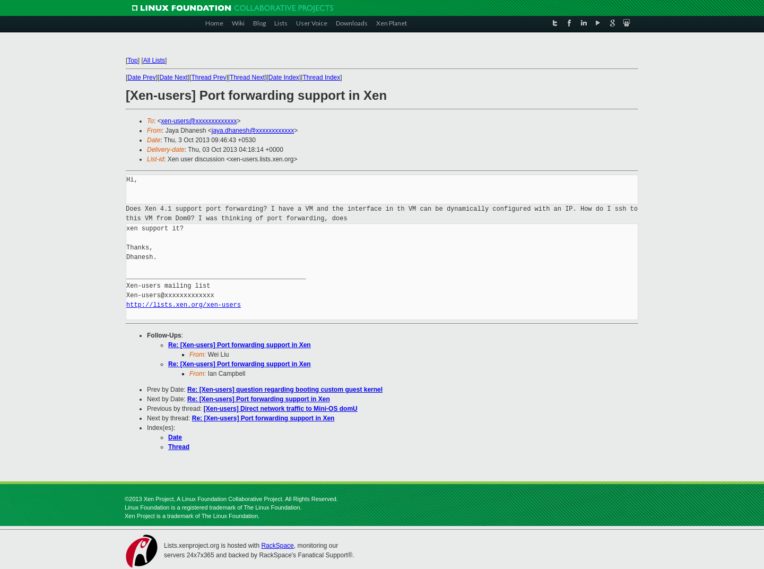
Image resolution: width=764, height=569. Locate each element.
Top (132, 60)
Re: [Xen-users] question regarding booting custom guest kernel (285, 389)
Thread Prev (208, 77)
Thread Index (322, 77)
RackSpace (277, 545)
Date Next (173, 77)
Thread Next (247, 77)
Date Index (283, 77)
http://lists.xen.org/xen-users (183, 304)
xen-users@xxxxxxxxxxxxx (199, 121)
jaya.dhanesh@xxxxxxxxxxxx (253, 130)
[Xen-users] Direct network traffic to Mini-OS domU (281, 408)
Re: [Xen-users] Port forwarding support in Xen (239, 345)
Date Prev (141, 77)
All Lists (154, 60)
